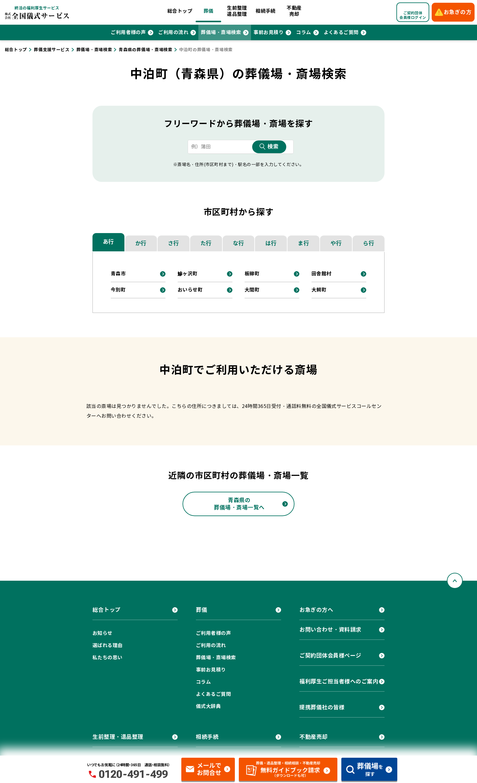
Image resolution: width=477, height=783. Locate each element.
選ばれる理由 (107, 645)
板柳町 (252, 274)
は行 (271, 243)
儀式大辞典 (208, 706)
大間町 (252, 290)
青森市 (118, 274)
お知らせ (102, 633)
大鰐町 (319, 290)
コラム (303, 32)
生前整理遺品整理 (237, 11)
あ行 (108, 241)
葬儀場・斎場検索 (221, 32)
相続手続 (266, 11)
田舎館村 (322, 274)
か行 (141, 243)
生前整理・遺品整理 (117, 736)
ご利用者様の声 (128, 32)
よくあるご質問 (341, 32)
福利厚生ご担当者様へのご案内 (338, 681)
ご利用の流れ (173, 32)
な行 (238, 243)
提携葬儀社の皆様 (321, 707)
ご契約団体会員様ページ (330, 655)
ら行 (368, 243)
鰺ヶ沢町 (188, 274)
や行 (336, 243)
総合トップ (179, 11)
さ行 (173, 243)
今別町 (118, 290)
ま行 (303, 243)
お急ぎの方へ (316, 609)
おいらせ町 (190, 290)
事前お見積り (268, 32)
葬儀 (209, 11)
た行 (206, 243)
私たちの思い (107, 657)
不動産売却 (294, 11)
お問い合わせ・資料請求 (330, 629)
